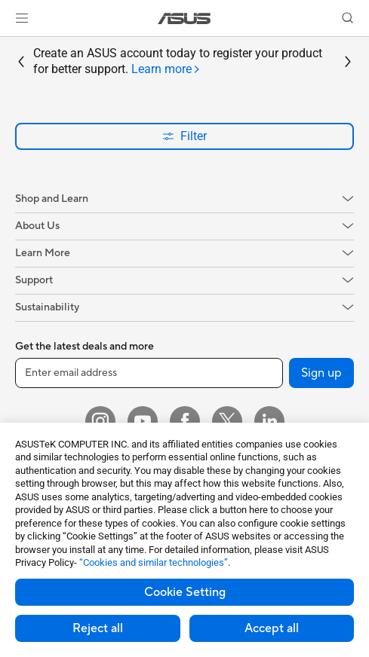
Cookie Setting (185, 592)
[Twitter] (227, 421)
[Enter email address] (149, 373)
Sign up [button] (321, 372)
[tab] (166, 70)
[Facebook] (185, 421)
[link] (184, 18)
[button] (22, 18)
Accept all (271, 628)
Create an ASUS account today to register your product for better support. (177, 62)
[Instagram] (100, 421)
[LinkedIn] (269, 421)
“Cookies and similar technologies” (153, 562)
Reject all (97, 628)
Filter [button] (184, 136)
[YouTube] (143, 421)
